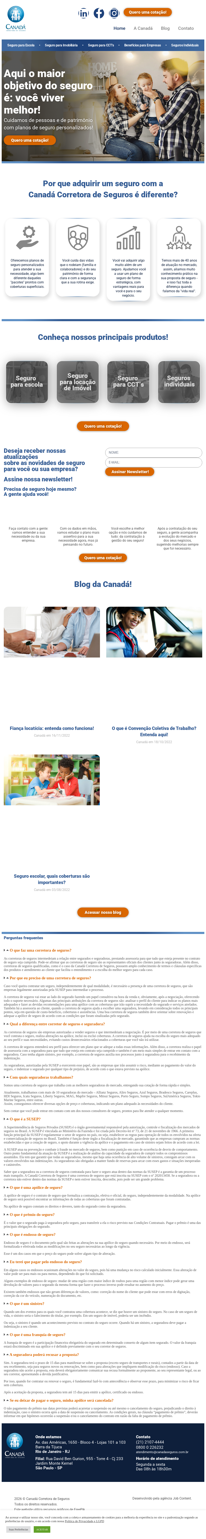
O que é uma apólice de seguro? (36, 1187)
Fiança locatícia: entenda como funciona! (52, 728)
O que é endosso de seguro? (32, 1234)
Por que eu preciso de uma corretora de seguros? (50, 978)
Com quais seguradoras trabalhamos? (41, 1077)
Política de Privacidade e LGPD (84, 1521)
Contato (186, 28)
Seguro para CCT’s (101, 45)
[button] (103, 950)
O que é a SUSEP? (25, 1119)
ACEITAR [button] (42, 1529)
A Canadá (143, 28)
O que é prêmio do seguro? (32, 1214)
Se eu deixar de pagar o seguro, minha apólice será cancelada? (61, 1400)
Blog (165, 28)
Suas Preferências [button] (18, 1529)
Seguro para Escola (20, 45)
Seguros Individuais (185, 45)
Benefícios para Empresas (142, 45)
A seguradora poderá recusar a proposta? (44, 1354)
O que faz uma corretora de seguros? (40, 950)
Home (119, 28)
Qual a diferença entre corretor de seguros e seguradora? (57, 1024)
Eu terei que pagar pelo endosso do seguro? (46, 1262)
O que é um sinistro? (27, 1303)
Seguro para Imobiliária (61, 45)
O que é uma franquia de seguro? (37, 1334)
